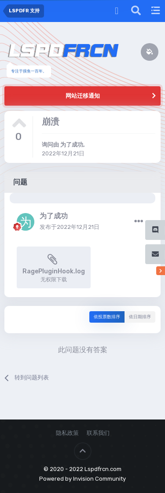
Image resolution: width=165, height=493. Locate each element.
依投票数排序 (107, 317)
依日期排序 (140, 317)
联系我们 (98, 433)
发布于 (69, 227)
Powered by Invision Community (82, 478)
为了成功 (71, 144)
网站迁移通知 (83, 95)
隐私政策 (67, 433)
